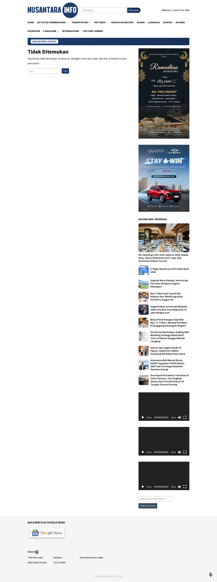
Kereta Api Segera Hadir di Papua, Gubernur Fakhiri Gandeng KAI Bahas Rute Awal (167, 350)
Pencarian (134, 10)
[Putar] (143, 417)
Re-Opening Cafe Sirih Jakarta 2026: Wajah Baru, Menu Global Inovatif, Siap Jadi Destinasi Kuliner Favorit (163, 258)
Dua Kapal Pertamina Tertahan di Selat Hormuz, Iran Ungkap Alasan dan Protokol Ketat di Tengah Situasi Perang (169, 380)
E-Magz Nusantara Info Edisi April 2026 (169, 270)
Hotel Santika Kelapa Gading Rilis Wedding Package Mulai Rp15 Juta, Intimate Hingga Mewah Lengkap (169, 337)
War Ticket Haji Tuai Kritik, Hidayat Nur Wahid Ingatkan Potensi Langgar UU (166, 296)
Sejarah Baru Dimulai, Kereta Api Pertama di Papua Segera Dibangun (169, 283)
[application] (164, 406)
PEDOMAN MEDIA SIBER (91, 557)
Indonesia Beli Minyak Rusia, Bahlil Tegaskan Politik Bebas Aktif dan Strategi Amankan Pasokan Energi (167, 365)
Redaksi (58, 557)
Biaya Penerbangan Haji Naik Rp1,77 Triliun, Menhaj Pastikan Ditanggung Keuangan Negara (168, 322)
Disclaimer (60, 562)
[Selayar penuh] (185, 417)
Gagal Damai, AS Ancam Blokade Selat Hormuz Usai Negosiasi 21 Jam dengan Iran (168, 309)
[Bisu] (179, 417)
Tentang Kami (35, 557)
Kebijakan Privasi (37, 562)
